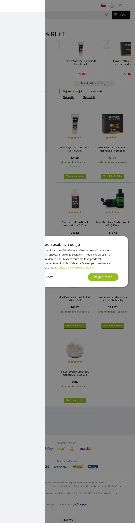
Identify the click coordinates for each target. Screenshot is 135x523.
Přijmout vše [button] (103, 277)
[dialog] (67, 261)
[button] (35, 277)
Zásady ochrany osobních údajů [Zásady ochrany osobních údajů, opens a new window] (74, 267)
